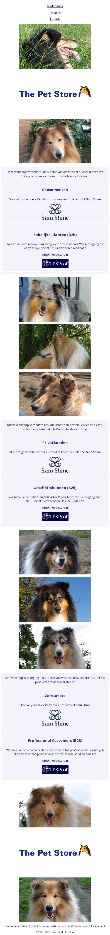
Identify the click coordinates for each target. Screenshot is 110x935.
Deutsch (55, 13)
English (55, 19)
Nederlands (55, 6)
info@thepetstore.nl (55, 255)
